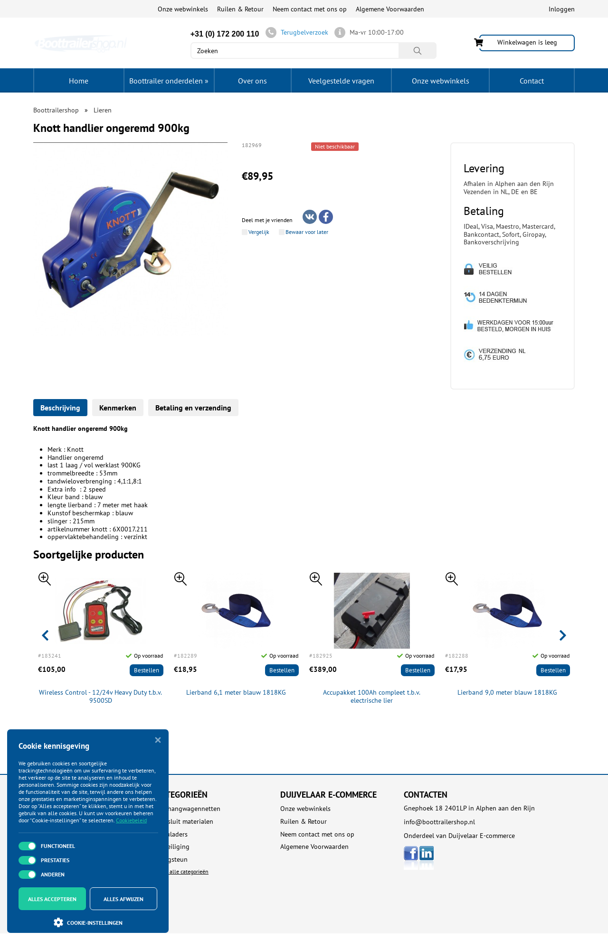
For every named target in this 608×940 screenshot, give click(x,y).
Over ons (252, 80)
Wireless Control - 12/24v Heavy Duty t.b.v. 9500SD (100, 697)
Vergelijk (258, 232)
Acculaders (172, 834)
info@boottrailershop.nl (439, 822)
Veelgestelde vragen (341, 80)
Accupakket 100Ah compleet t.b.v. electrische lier (371, 697)
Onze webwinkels (183, 9)
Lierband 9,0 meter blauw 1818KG (507, 693)
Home (78, 80)
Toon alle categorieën (183, 871)
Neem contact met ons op (310, 9)
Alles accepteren (52, 899)
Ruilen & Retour (240, 9)
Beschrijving (60, 407)
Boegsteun (172, 860)
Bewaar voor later (306, 232)
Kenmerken (117, 407)
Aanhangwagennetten (188, 809)
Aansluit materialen (185, 822)
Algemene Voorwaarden (390, 9)
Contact (532, 80)
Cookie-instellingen (88, 922)
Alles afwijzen (123, 899)
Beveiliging (173, 847)
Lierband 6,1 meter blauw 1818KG (236, 693)
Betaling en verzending (193, 407)
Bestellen (146, 670)
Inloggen (562, 9)
